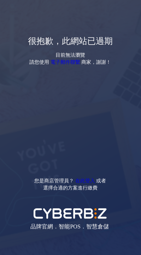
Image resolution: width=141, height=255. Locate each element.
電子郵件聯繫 (65, 61)
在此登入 (85, 180)
